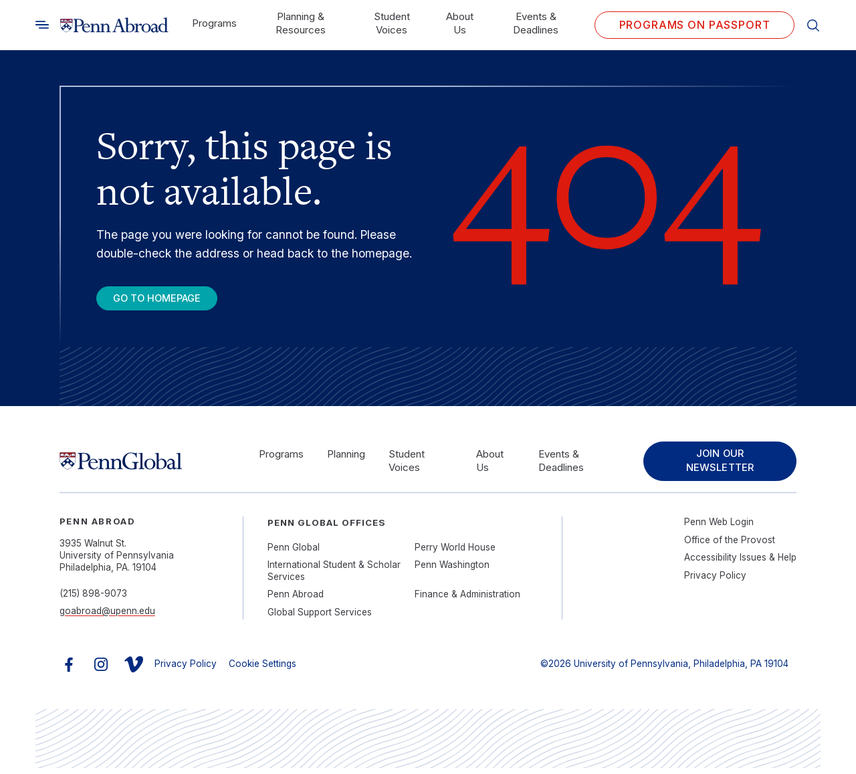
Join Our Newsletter (717, 466)
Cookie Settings (262, 670)
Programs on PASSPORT (694, 24)
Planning (344, 459)
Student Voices (392, 23)
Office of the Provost (729, 546)
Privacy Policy (715, 581)
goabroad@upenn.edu (107, 616)
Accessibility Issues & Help (740, 563)
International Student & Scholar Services (334, 576)
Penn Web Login (719, 528)
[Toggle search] (42, 24)
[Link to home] (114, 25)
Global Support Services (320, 618)
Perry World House (455, 553)
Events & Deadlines (535, 23)
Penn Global (294, 553)
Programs (214, 23)
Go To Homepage (166, 300)
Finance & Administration (467, 600)
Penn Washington (452, 570)
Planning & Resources (301, 23)
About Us (459, 23)
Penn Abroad (296, 600)
